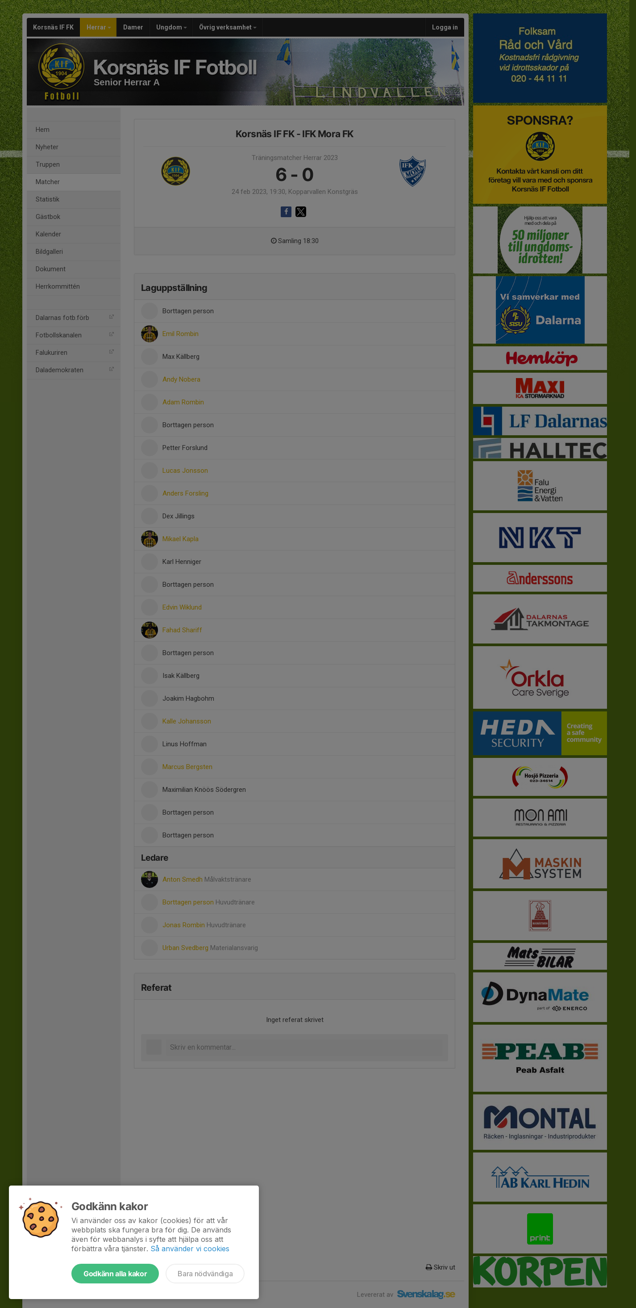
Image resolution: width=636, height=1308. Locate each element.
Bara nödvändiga (205, 1273)
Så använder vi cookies (189, 1248)
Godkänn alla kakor (115, 1273)
